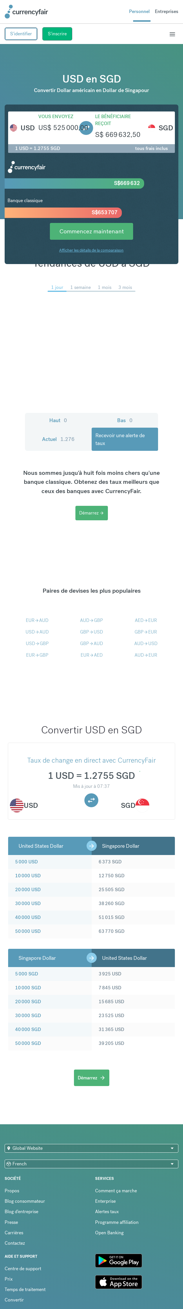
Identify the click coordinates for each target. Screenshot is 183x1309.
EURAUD (37, 620)
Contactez (15, 1243)
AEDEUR (146, 620)
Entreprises (166, 11)
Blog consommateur (25, 1201)
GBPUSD (91, 632)
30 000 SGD (28, 1016)
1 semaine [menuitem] (80, 287)
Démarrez (91, 513)
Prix (9, 1279)
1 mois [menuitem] (104, 287)
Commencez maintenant (91, 231)
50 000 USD (28, 931)
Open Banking (109, 1233)
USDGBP (37, 643)
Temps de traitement (25, 1289)
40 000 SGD (28, 1029)
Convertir (14, 1300)
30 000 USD (28, 903)
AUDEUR (146, 655)
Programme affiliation (117, 1222)
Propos (12, 1191)
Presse (11, 1222)
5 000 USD (26, 862)
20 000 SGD (28, 1002)
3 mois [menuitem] (125, 287)
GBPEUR (146, 632)
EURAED (92, 655)
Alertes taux (107, 1212)
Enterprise (105, 1201)
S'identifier (21, 34)
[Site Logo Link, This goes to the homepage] (26, 12)
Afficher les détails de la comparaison (91, 250)
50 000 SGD (28, 1043)
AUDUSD (145, 643)
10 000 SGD (28, 988)
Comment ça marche (116, 1191)
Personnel (139, 11)
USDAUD (37, 632)
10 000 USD (28, 876)
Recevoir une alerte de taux (120, 439)
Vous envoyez (55, 116)
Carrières (14, 1233)
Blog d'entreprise (21, 1212)
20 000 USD (28, 890)
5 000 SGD (26, 974)
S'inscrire (57, 34)
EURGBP (37, 655)
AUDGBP (91, 620)
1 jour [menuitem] (57, 287)
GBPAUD (91, 643)
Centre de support (23, 1269)
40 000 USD (28, 917)
